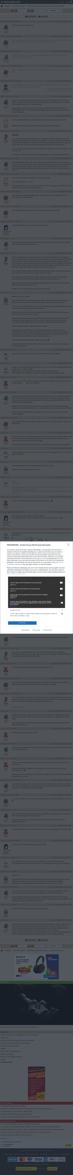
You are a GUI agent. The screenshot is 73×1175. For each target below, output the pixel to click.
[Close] (69, 545)
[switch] (61, 583)
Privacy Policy (47, 630)
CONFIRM (22, 623)
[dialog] (36, 587)
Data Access (36, 630)
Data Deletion (25, 630)
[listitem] (36, 579)
